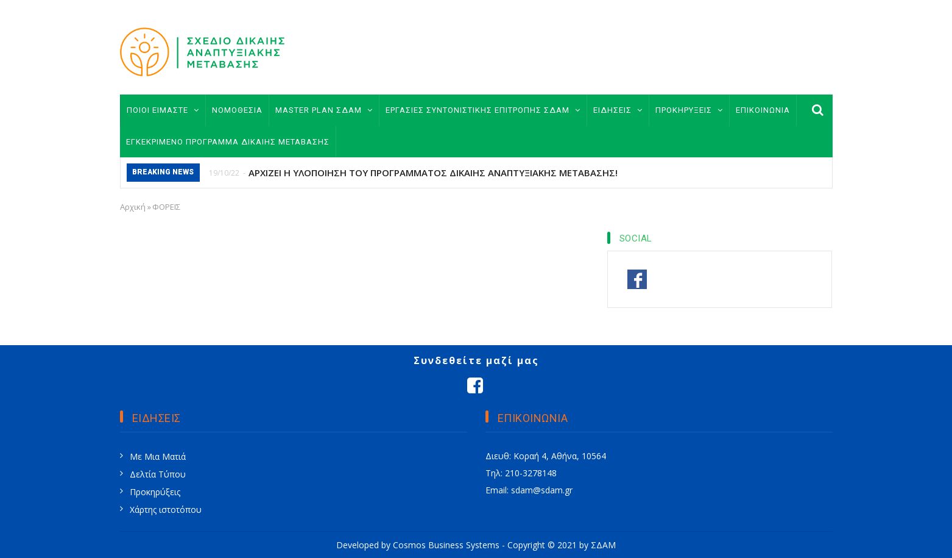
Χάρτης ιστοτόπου (166, 509)
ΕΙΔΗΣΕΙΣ (618, 110)
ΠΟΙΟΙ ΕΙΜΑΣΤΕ (163, 110)
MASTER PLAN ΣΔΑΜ (324, 110)
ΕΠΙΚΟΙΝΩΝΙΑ (763, 110)
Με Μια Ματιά (158, 456)
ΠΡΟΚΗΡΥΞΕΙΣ (689, 110)
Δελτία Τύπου (158, 474)
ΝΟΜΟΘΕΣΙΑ (237, 110)
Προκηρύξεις (155, 492)
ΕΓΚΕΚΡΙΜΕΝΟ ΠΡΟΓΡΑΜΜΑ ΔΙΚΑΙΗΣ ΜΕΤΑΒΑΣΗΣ (228, 141)
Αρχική (133, 206)
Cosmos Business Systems (446, 545)
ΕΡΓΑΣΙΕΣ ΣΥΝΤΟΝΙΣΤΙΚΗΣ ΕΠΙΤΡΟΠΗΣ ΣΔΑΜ (483, 110)
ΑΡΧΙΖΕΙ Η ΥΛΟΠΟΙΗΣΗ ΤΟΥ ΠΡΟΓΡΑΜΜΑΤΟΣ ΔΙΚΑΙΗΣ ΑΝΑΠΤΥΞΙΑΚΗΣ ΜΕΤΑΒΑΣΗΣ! (433, 172)
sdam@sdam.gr (542, 490)
